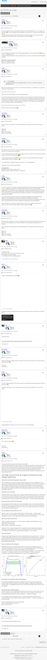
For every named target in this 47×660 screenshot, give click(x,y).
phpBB (17, 653)
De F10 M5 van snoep (9, 10)
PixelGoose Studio (29, 657)
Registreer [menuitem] (34, 1)
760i (6, 325)
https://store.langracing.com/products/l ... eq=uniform (13, 105)
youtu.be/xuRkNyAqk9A (7, 308)
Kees (7, 240)
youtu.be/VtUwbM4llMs (7, 421)
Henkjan (3, 138)
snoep (3, 19)
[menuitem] (30, 647)
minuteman (4, 113)
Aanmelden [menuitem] (43, 1)
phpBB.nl (30, 655)
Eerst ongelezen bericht (6, 16)
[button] (20, 16)
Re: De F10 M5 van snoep (9, 26)
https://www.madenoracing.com (9, 91)
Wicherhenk (4, 349)
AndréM (11, 41)
